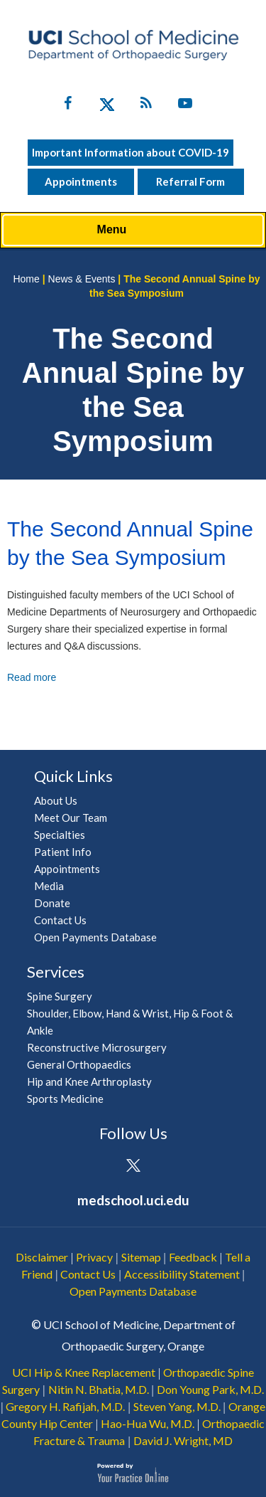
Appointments (81, 181)
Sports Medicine (65, 1098)
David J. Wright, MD (183, 1440)
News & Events (82, 279)
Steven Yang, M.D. (177, 1406)
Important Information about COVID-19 (130, 152)
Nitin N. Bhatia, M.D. (98, 1389)
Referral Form (190, 181)
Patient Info (63, 851)
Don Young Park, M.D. (210, 1389)
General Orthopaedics (79, 1064)
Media (49, 885)
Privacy (94, 1257)
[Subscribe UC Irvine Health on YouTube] (184, 106)
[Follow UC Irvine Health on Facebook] (67, 106)
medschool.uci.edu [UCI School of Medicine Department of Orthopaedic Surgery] (133, 1200)
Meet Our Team (70, 817)
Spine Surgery (59, 996)
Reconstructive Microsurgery (97, 1047)
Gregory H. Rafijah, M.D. (65, 1406)
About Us (55, 800)
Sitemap (141, 1257)
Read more (31, 677)
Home (26, 279)
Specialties (59, 834)
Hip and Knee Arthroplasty (89, 1081)
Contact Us (60, 920)
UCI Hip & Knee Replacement (83, 1372)
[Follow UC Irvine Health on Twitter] (106, 106)
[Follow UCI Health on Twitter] (133, 1167)
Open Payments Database (95, 937)
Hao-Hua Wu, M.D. (147, 1423)
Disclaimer (42, 1257)
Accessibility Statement (182, 1274)
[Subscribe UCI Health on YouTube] (172, 1167)
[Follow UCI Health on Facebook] (94, 1167)
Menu (129, 230)
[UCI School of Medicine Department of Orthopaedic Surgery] (133, 45)
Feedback (193, 1257)
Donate (52, 902)
